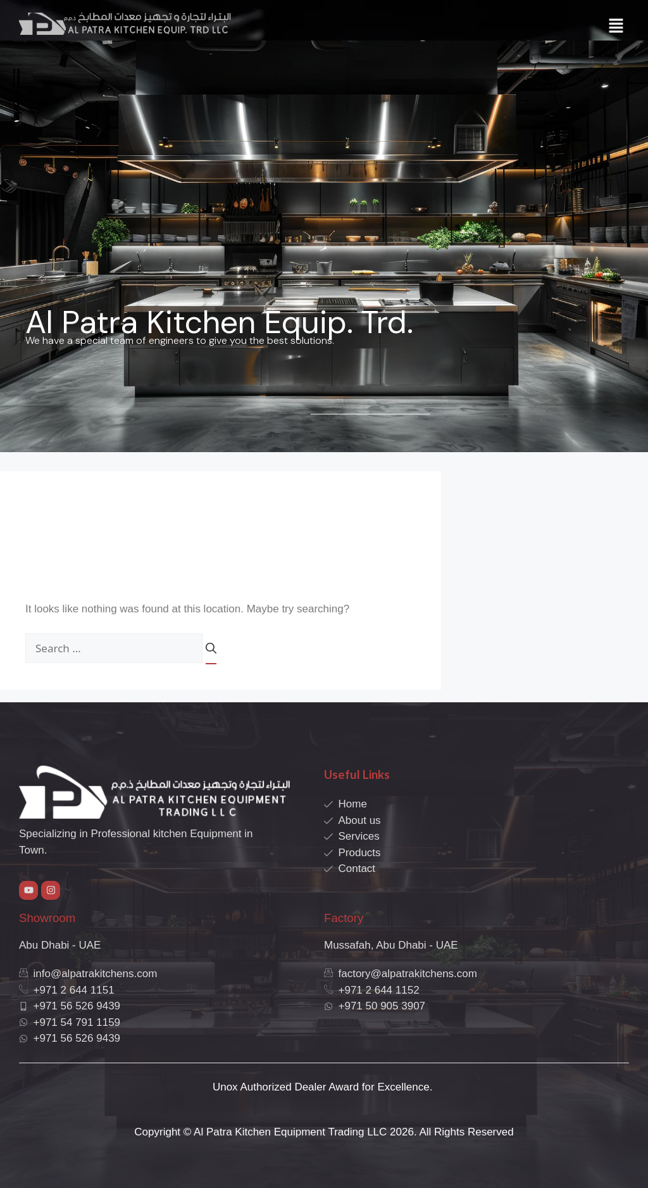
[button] (616, 27)
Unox (225, 1087)
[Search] (211, 653)
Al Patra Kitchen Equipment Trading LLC (290, 1132)
